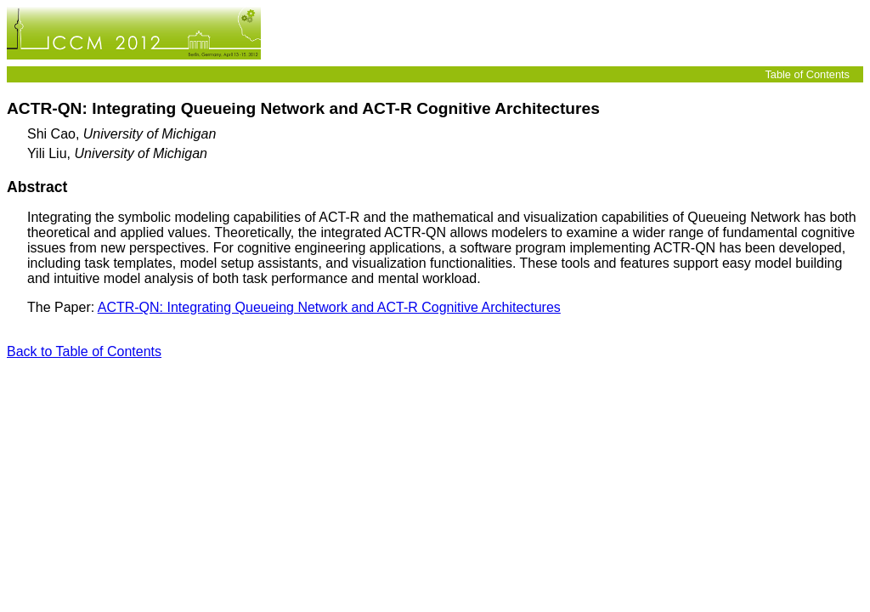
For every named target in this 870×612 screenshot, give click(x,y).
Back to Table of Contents (84, 351)
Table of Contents (807, 74)
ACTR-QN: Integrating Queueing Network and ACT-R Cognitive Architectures (329, 307)
